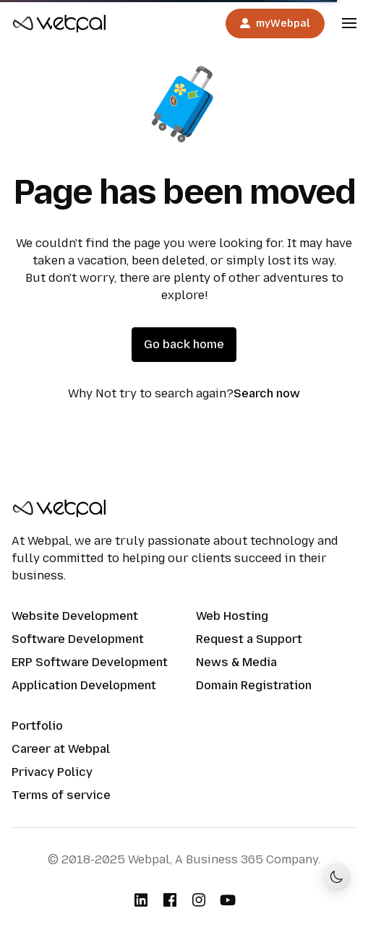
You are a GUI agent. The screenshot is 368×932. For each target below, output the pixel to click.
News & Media (236, 662)
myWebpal (275, 23)
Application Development (84, 685)
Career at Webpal (61, 749)
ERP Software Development (90, 662)
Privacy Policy (52, 772)
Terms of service (61, 795)
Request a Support (249, 639)
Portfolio (37, 726)
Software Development (78, 639)
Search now (267, 393)
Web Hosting (232, 616)
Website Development (75, 616)
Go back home (184, 344)
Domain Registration (254, 685)
